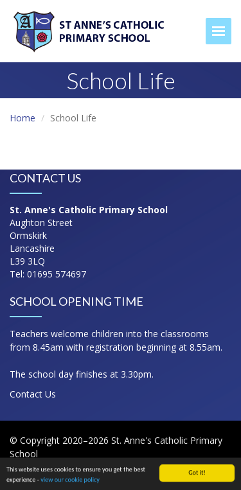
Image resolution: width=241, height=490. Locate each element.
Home (22, 118)
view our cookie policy (70, 481)
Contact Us (33, 394)
